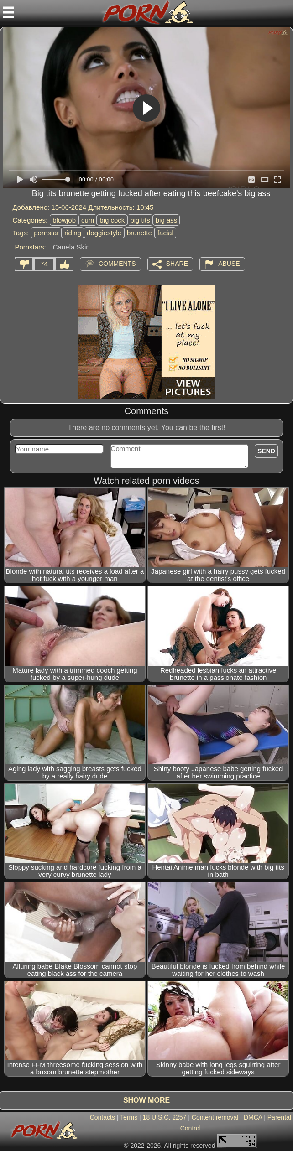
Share (177, 263)
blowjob (64, 220)
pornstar (46, 233)
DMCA (253, 1117)
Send (266, 451)
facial (165, 233)
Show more (146, 1100)
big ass (167, 220)
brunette (139, 233)
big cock (112, 220)
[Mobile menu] (8, 12)
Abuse (229, 263)
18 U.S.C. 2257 (165, 1117)
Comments (117, 263)
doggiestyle (104, 233)
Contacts (102, 1117)
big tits (140, 220)
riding (72, 233)
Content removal (215, 1117)
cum (87, 220)
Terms (128, 1117)
